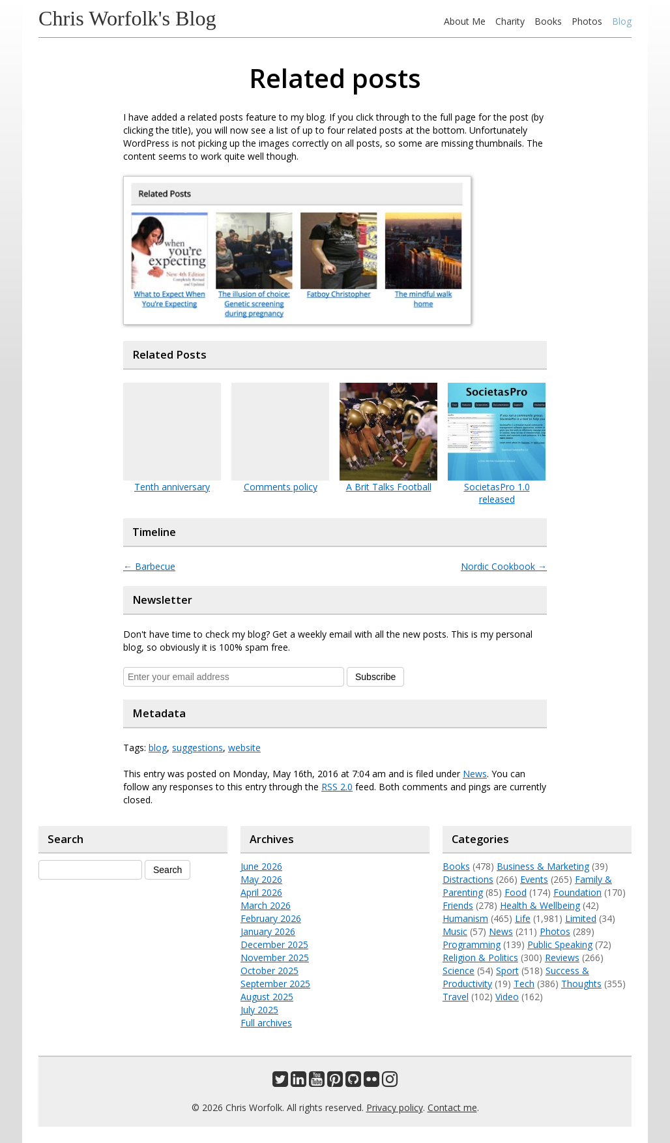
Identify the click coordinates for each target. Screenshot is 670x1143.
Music (455, 931)
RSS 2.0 (337, 786)
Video (507, 996)
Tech (524, 983)
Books (548, 21)
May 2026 (261, 879)
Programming (472, 944)
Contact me (452, 1107)
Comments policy (280, 487)
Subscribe (375, 677)
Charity (510, 21)
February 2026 (270, 918)
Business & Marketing (543, 866)
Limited (580, 918)
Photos (587, 21)
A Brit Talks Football (388, 487)
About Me (465, 21)
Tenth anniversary (172, 487)
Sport (507, 970)
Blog (622, 21)
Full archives (266, 1023)
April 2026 (261, 892)
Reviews (562, 957)
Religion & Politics (480, 957)
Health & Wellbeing (540, 905)
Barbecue (149, 566)
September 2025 (275, 983)
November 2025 (274, 957)
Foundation (577, 892)
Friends (458, 905)
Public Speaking (559, 944)
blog (158, 747)
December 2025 (274, 944)
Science (458, 970)
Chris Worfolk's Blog (127, 18)
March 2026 (265, 905)
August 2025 (266, 996)
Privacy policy (394, 1107)
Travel (456, 996)
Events (534, 879)
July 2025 (259, 1009)
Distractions (468, 879)
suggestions (197, 747)
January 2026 (267, 931)
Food (515, 892)
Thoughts (581, 983)
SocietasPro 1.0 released (497, 493)
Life (523, 918)
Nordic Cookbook (504, 566)
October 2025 (269, 970)
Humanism (465, 918)
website (244, 747)
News (475, 773)
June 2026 (261, 866)
